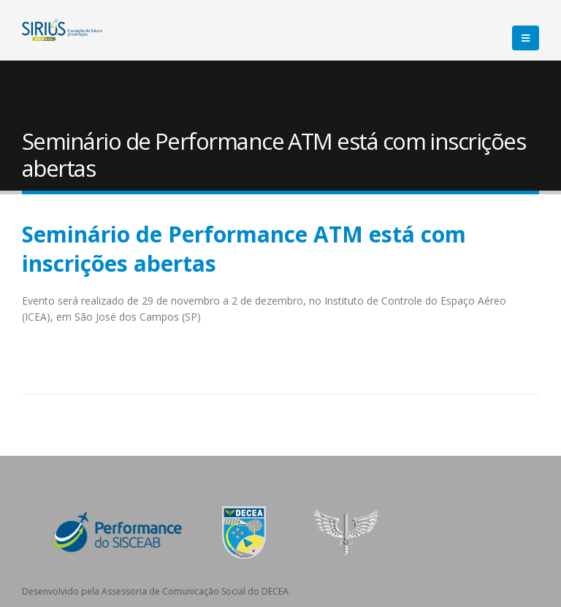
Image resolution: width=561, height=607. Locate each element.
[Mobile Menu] (525, 38)
